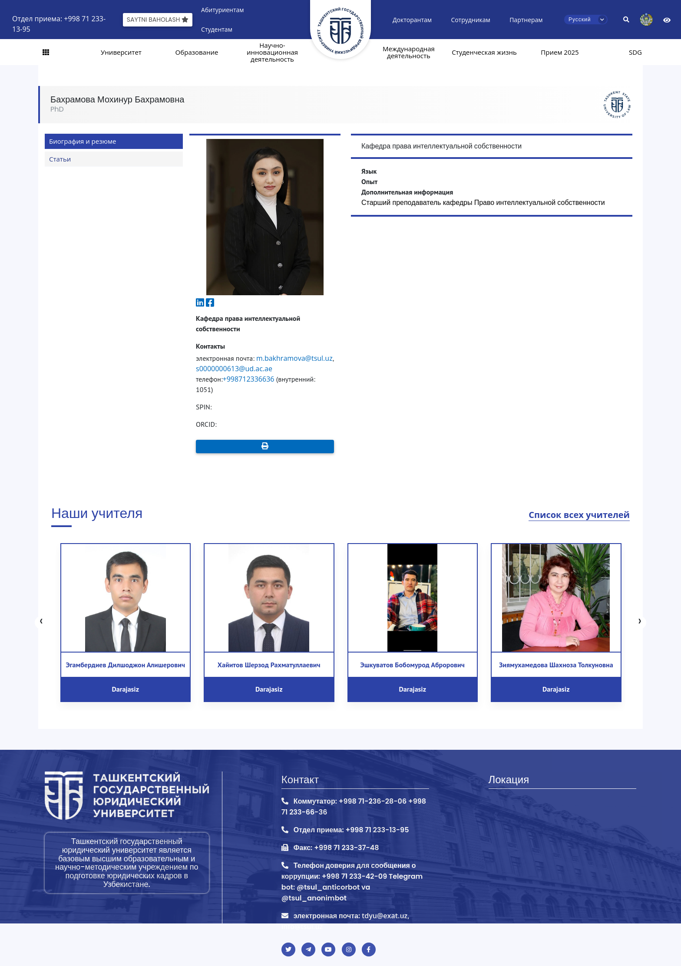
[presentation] (41, 622)
